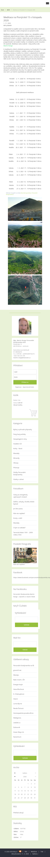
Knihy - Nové (17, 448)
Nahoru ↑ (35, 854)
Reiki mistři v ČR (18, 680)
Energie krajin (18, 684)
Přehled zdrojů (18, 813)
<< (15, 773)
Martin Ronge (8, 46)
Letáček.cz (16, 723)
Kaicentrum (17, 737)
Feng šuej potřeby (19, 434)
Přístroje (16, 468)
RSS (26, 852)
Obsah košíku (17, 405)
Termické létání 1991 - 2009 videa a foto (23, 533)
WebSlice (34, 852)
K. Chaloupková (18, 694)
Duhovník (16, 727)
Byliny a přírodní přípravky (22, 429)
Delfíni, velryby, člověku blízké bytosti (23, 503)
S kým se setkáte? (19, 528)
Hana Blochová (18, 689)
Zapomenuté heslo (28, 387)
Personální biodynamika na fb (23, 665)
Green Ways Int (18, 732)
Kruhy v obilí (17, 518)
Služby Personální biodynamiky (19, 473)
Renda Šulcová (18, 708)
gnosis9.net (17, 670)
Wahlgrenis (17, 718)
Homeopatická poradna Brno (23, 713)
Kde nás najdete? (19, 513)
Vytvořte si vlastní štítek (27, 597)
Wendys (16, 675)
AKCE (8, 10)
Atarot (15, 699)
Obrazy (15, 463)
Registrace (18, 387)
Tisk (42, 852)
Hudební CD (17, 444)
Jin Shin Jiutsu (18, 509)
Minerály (16, 458)
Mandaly (16, 453)
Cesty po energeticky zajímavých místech (20, 496)
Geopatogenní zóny (20, 439)
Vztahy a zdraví (18, 479)
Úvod (2, 10)
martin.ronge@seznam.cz (22, 358)
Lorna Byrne (17, 704)
